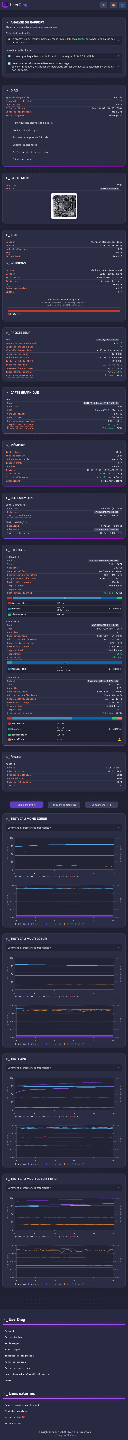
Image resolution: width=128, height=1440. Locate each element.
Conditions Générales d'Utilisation (27, 1374)
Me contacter (15, 1423)
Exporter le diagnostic (22, 144)
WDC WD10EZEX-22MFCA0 (105, 625)
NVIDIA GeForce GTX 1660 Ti (101, 403)
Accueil (9, 1331)
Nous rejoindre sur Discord (24, 1405)
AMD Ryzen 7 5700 (107, 340)
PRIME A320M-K (109, 189)
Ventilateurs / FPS (101, 804)
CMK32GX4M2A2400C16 (106, 512)
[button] (64, 130)
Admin (8, 1381)
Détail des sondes (20, 159)
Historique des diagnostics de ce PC (30, 122)
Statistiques (13, 1350)
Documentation (13, 1337)
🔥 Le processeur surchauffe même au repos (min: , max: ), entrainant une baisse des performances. (61, 40)
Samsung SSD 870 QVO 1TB (103, 681)
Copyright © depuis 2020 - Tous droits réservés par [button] (64, 1433)
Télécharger (12, 1343)
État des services (18, 1411)
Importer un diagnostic (19, 1356)
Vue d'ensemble (27, 804)
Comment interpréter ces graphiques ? (29, 827)
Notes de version (15, 1362)
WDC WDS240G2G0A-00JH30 (104, 561)
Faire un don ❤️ (17, 1417)
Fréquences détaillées (64, 804)
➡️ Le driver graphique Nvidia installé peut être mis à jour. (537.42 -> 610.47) (51, 56)
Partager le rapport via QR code (28, 137)
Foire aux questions (17, 1368)
